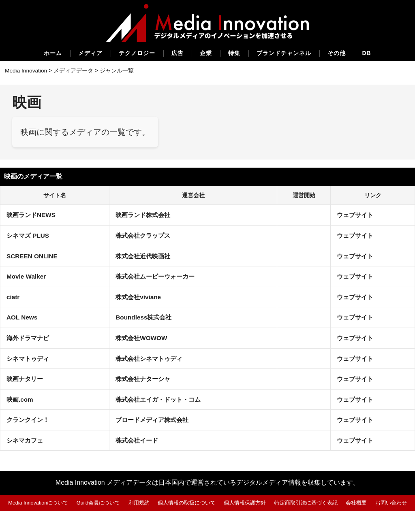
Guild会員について (98, 503)
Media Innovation (26, 70)
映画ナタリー (25, 378)
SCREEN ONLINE (33, 255)
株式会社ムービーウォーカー (157, 276)
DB (366, 53)
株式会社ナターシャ (144, 378)
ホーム (53, 53)
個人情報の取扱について (187, 503)
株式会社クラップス (144, 235)
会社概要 (356, 503)
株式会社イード (137, 439)
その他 (336, 53)
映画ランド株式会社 (144, 214)
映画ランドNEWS (32, 214)
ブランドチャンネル (284, 53)
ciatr (13, 296)
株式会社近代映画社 (144, 255)
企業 (206, 53)
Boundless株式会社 (144, 317)
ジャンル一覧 (118, 70)
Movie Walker (27, 276)
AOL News (22, 317)
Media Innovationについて (38, 503)
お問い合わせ (391, 503)
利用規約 (139, 503)
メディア (90, 53)
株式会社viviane (139, 296)
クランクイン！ (29, 419)
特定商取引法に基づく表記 (306, 503)
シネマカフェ (25, 439)
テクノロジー (137, 53)
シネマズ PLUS (28, 235)
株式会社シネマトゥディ (150, 358)
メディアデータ (74, 70)
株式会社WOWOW (142, 337)
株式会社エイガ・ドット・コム (160, 399)
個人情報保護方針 (245, 503)
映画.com (20, 399)
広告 (177, 53)
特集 (234, 53)
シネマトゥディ (29, 358)
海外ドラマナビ (29, 337)
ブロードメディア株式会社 (154, 419)
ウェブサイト (355, 214)
